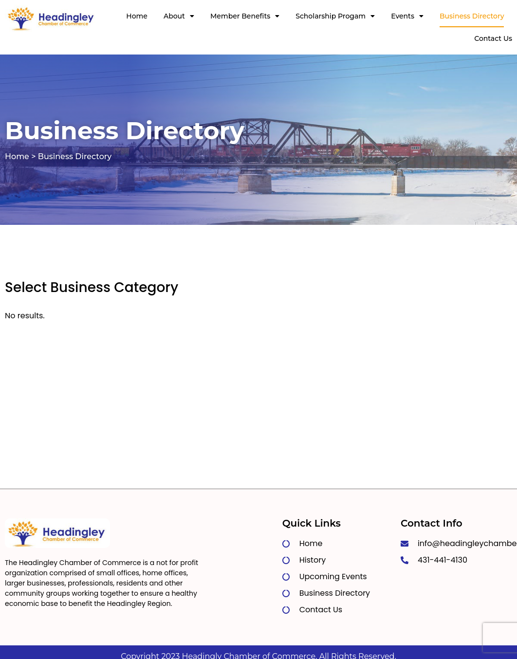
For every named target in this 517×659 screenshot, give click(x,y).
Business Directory (472, 16)
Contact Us (493, 38)
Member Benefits (244, 16)
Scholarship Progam (335, 16)
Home (137, 16)
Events (407, 16)
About (179, 16)
